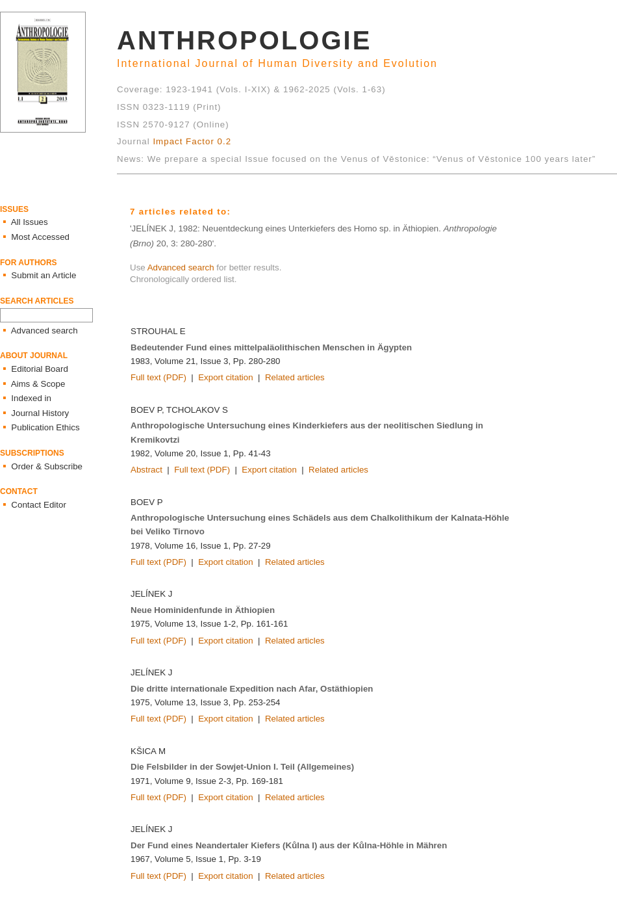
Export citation (225, 377)
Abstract (146, 470)
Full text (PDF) (158, 377)
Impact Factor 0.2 (192, 141)
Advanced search (180, 267)
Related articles (295, 377)
